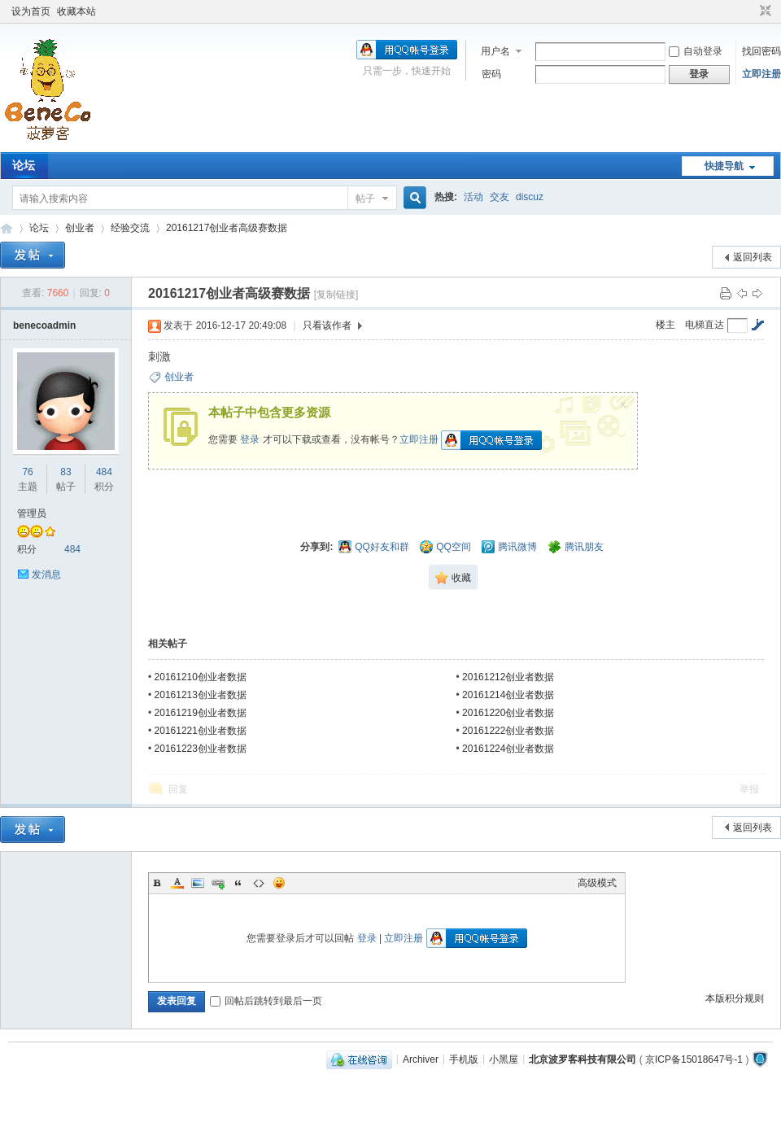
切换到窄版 (763, 11)
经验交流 (130, 228)
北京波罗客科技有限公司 (582, 1058)
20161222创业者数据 (508, 730)
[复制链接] (336, 294)
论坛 (23, 165)
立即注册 (761, 74)
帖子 (365, 198)
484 (104, 472)
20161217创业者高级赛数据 (226, 228)
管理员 (31, 513)
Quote (238, 883)
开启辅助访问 (750, 11)
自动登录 (695, 51)
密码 (491, 74)
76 (27, 472)
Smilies (279, 883)
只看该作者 (327, 325)
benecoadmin (44, 325)
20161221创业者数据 (201, 730)
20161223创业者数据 (201, 748)
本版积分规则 (734, 998)
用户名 (495, 51)
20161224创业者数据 (508, 748)
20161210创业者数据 (201, 677)
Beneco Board (6, 228)
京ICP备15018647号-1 (694, 1058)
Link (218, 883)
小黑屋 (503, 1058)
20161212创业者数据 (508, 677)
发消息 (46, 574)
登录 (250, 439)
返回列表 (752, 257)
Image (198, 883)
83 (65, 472)
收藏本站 (76, 11)
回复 (178, 789)
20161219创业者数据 (201, 713)
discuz (529, 197)
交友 (499, 197)
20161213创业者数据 (201, 695)
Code (259, 883)
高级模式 (597, 883)
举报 (749, 789)
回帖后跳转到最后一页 (266, 1001)
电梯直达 (704, 324)
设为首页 (30, 11)
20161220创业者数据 (508, 713)
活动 (473, 197)
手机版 (463, 1058)
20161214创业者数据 (508, 695)
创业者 (79, 228)
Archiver (420, 1058)
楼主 (665, 324)
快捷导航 (724, 166)
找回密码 (761, 51)
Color (177, 883)
